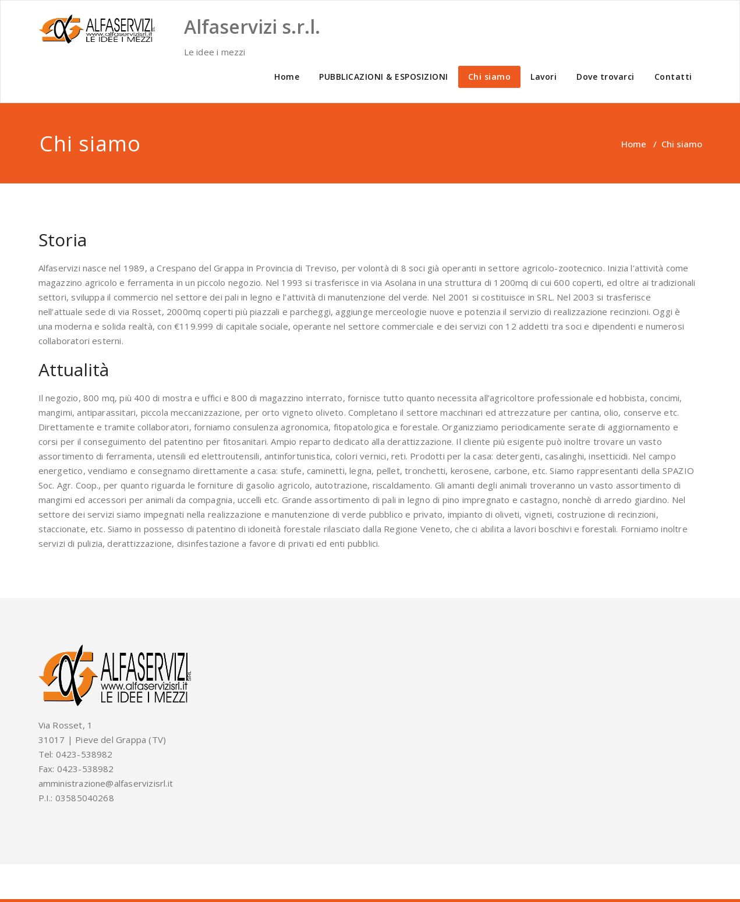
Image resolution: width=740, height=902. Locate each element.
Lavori (543, 76)
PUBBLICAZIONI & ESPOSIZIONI (383, 76)
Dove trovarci (605, 76)
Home (286, 76)
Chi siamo (489, 76)
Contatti (673, 76)
